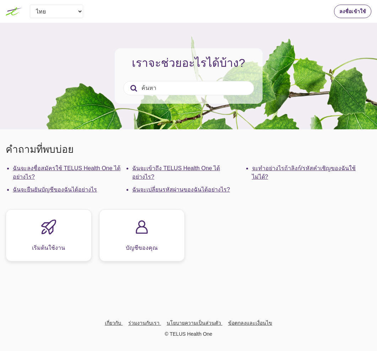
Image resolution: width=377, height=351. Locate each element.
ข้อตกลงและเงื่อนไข (250, 323)
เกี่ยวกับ (114, 323)
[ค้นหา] (188, 88)
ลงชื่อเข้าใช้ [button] (352, 11)
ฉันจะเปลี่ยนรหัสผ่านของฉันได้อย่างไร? (181, 190)
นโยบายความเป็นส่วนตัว (194, 323)
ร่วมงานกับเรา (144, 323)
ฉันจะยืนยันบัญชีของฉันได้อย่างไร (55, 190)
